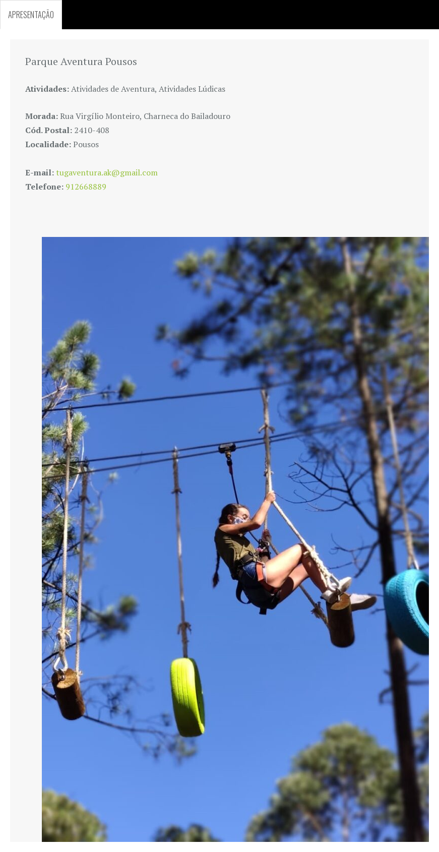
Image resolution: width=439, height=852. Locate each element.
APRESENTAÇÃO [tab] (31, 15)
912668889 (86, 186)
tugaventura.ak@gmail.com (107, 172)
